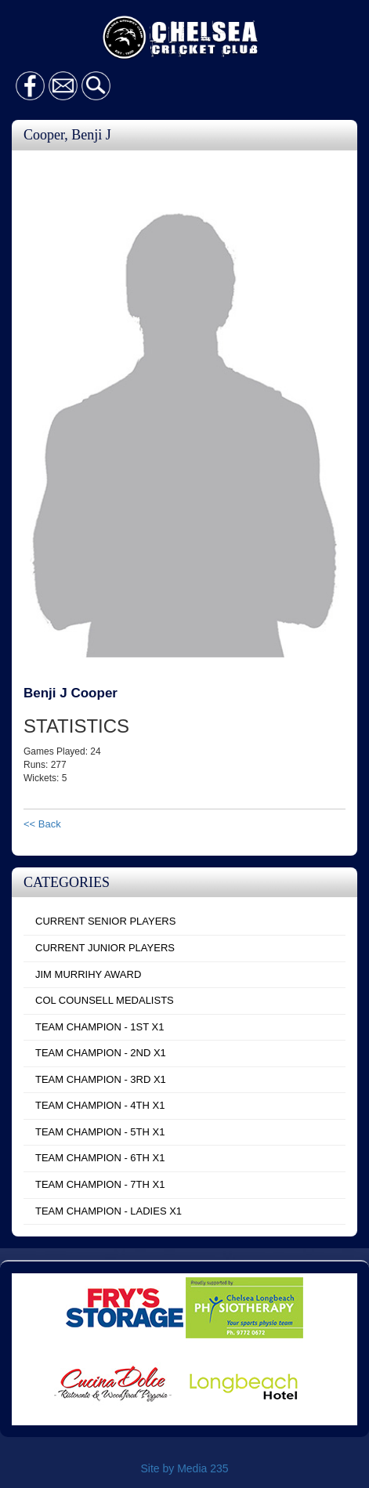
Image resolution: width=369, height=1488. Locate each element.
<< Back (42, 824)
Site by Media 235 (184, 1468)
